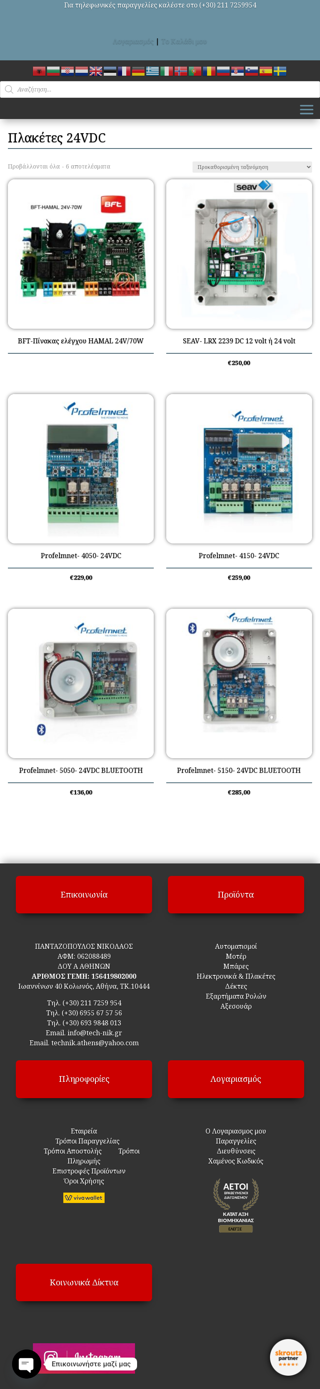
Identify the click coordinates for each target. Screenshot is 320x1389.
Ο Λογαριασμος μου (235, 1131)
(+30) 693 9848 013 (91, 1022)
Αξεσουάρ (236, 1006)
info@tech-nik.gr (95, 1032)
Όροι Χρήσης (84, 1181)
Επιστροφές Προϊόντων (83, 1171)
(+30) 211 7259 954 (91, 1002)
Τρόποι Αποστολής (73, 1151)
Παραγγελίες (236, 1141)
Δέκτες (236, 986)
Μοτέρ (236, 956)
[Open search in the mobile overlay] (160, 89)
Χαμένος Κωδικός (235, 1161)
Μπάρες (236, 966)
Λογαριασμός (133, 41)
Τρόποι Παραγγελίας (84, 1141)
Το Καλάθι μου (184, 41)
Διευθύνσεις (236, 1151)
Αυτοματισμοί (236, 946)
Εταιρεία (84, 1131)
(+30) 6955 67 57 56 (92, 1012)
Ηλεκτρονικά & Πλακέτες (236, 976)
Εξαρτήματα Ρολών (236, 996)
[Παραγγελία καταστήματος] (252, 167)
